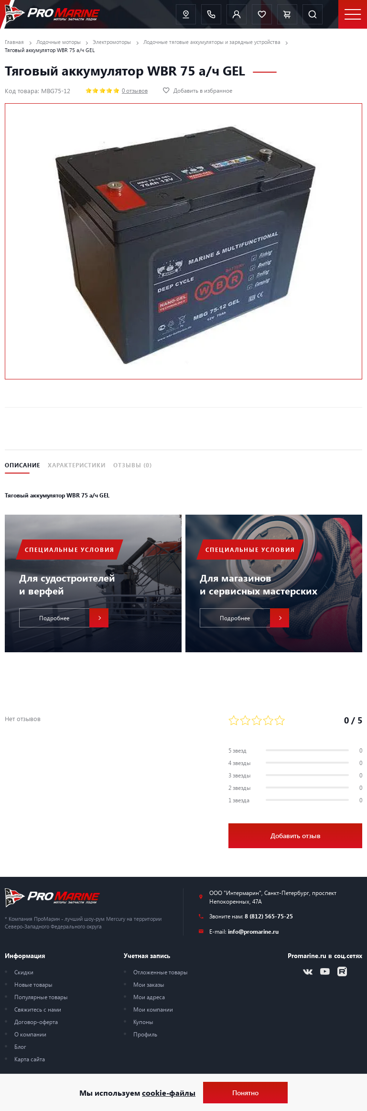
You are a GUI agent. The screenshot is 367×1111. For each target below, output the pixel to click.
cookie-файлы (168, 1093)
